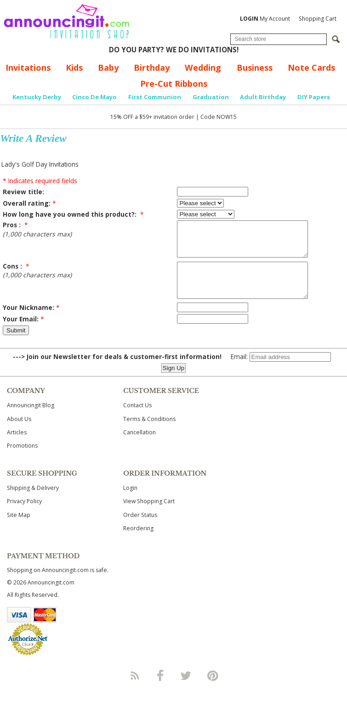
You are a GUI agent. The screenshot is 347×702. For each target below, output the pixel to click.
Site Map (18, 529)
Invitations (28, 67)
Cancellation (139, 446)
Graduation (211, 97)
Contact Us (137, 419)
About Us (19, 433)
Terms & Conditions (149, 433)
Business (255, 67)
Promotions (22, 459)
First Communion (154, 97)
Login (130, 501)
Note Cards (311, 67)
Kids (74, 67)
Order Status (140, 529)
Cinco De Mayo (94, 97)
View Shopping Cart (149, 515)
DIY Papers (313, 97)
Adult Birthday (263, 97)
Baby (108, 67)
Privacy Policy (24, 515)
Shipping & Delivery (33, 501)
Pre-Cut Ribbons (173, 83)
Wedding (203, 67)
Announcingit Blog (30, 419)
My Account (265, 18)
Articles (17, 446)
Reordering (138, 542)
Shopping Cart (317, 18)
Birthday (152, 67)
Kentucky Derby (36, 97)
